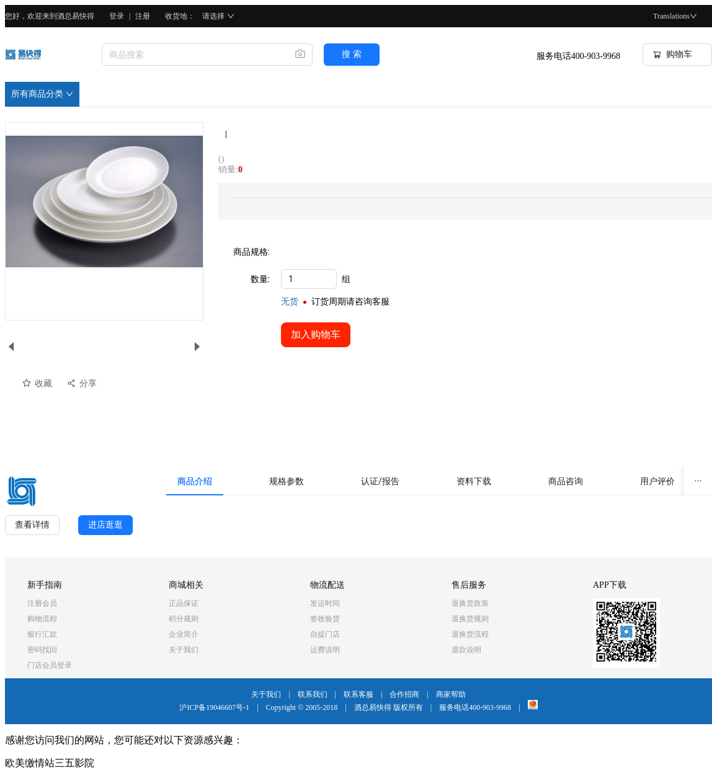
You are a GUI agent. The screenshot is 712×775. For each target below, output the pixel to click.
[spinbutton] (309, 279)
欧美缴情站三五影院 (49, 763)
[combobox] (193, 54)
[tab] (194, 481)
